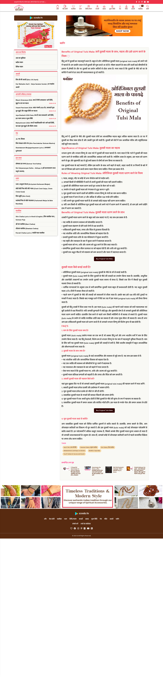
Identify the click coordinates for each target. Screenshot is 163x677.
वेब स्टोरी (65, 7)
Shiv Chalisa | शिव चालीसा (107, 447)
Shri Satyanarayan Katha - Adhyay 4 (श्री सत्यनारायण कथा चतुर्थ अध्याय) (36, 170)
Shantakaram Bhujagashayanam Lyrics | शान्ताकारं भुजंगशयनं (33, 149)
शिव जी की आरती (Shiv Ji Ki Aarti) (27, 79)
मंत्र (120, 7)
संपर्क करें (75, 524)
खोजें (147, 7)
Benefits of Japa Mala (94, 451)
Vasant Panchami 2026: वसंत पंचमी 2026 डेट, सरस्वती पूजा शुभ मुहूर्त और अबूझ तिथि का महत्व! (36, 109)
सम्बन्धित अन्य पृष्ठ (68, 462)
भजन (80, 7)
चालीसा (73, 7)
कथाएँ (97, 7)
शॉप (57, 7)
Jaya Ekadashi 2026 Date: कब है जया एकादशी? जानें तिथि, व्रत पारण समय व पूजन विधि (36, 117)
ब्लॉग (62, 43)
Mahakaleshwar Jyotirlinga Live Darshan (74, 451)
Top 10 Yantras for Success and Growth (74, 454)
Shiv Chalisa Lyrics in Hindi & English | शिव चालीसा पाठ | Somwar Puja (35, 218)
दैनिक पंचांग (19, 67)
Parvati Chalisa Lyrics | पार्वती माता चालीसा (30, 233)
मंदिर (126, 7)
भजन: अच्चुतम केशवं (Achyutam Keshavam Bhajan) (33, 184)
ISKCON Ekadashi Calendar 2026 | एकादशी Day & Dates (118, 470)
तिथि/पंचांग (88, 7)
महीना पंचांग (19, 62)
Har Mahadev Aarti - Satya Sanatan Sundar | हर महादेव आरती (35, 86)
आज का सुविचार (20, 58)
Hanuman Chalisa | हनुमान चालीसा (88, 447)
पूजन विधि (112, 7)
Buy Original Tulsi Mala (104, 259)
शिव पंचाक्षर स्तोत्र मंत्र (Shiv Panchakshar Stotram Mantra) (35, 143)
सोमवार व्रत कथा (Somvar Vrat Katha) (28, 163)
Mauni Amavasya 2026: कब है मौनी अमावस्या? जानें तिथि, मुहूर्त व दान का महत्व (36, 102)
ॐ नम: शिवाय (20, 139)
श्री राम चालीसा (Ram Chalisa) (25, 224)
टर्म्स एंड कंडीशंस (86, 524)
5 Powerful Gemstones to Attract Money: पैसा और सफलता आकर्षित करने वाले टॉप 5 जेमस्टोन (75, 471)
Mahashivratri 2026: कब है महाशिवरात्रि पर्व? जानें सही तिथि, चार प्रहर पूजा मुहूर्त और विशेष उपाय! (36, 125)
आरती (133, 7)
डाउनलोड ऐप (36, 18)
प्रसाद (104, 7)
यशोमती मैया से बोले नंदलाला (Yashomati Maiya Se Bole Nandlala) (34, 202)
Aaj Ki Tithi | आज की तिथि (70, 447)
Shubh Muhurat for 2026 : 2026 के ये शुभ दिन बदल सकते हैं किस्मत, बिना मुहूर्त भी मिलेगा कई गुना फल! (139, 470)
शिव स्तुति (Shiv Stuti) (23, 196)
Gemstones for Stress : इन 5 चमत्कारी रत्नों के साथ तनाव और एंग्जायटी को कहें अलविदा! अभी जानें (97, 471)
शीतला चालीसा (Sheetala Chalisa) (27, 228)
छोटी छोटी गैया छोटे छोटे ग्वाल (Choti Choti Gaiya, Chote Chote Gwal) (34, 190)
